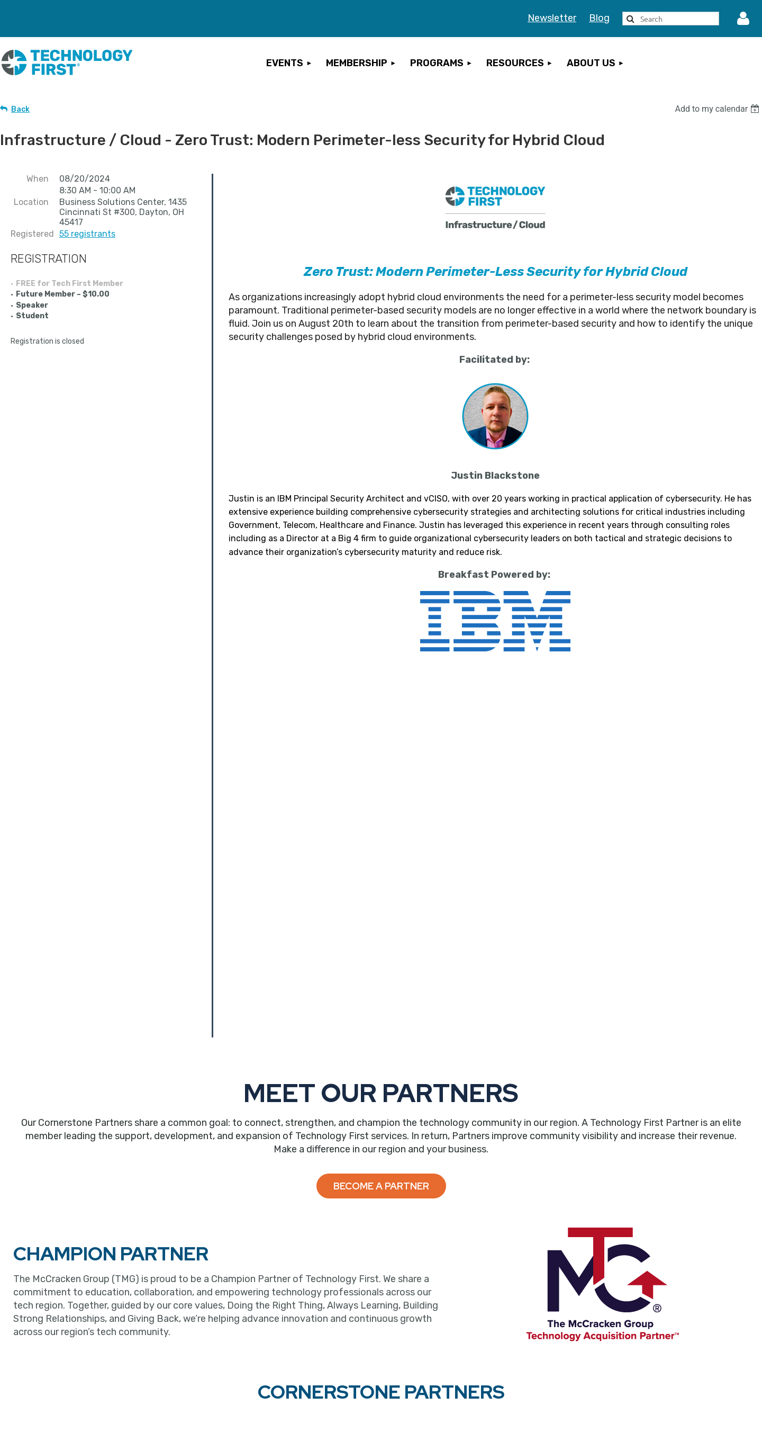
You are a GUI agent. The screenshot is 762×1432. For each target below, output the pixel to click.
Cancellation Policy (631, 1304)
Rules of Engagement (636, 1370)
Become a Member (268, 1303)
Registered (30, 234)
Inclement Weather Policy (644, 1353)
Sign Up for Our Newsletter (455, 1348)
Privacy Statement (630, 1337)
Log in (743, 18)
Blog (599, 18)
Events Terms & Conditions (648, 1321)
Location (31, 202)
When (37, 179)
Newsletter (552, 18)
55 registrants (87, 234)
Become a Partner (381, 885)
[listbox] (718, 108)
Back (20, 109)
